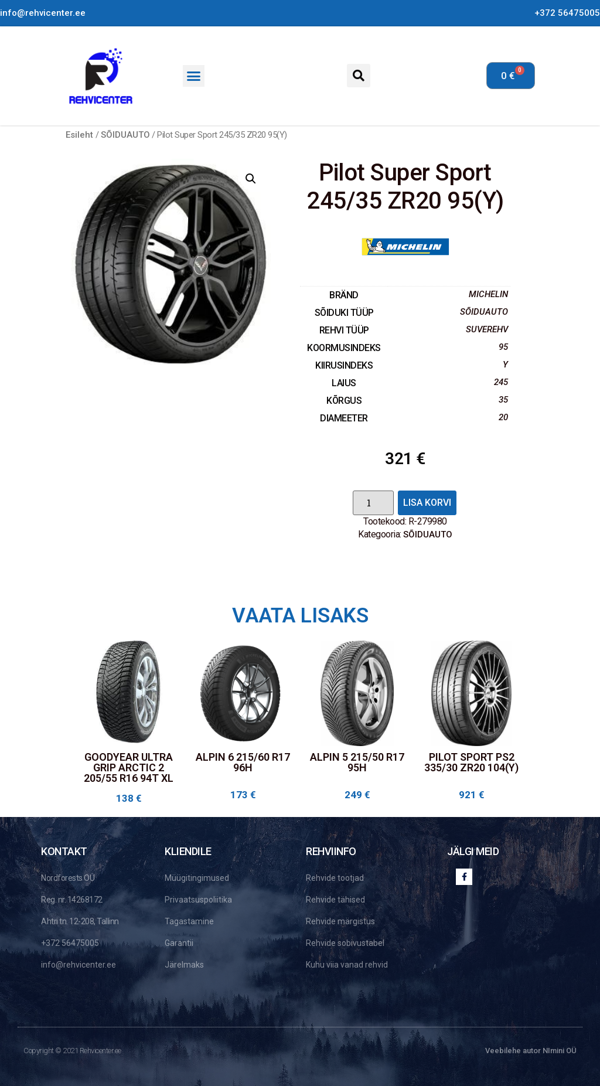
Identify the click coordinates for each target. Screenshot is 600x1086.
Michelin (488, 294)
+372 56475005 (567, 13)
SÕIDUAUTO (125, 135)
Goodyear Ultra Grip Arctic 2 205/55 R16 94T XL (128, 767)
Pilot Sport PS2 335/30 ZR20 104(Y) (471, 762)
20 (503, 417)
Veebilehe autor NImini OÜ (531, 1050)
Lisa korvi (427, 502)
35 (503, 399)
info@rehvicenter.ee (43, 13)
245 (501, 382)
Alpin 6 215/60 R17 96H (243, 762)
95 (503, 347)
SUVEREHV (487, 329)
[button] (193, 76)
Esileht (79, 135)
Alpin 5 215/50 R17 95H (357, 762)
